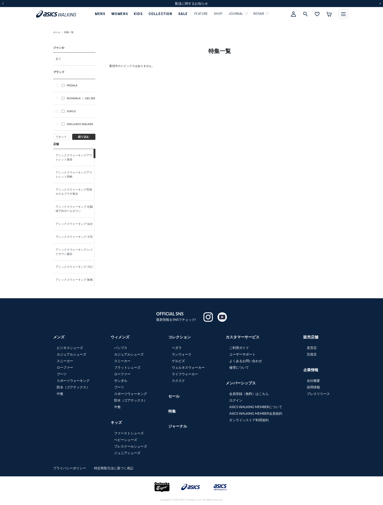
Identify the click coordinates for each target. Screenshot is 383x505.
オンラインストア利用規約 (249, 420)
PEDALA (69, 85)
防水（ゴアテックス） (73, 387)
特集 (172, 411)
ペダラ (177, 348)
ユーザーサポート (242, 354)
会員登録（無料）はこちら (249, 394)
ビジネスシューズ (70, 348)
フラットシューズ (127, 367)
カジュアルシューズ (71, 354)
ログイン (235, 400)
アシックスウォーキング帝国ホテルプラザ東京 (74, 191)
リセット (61, 136)
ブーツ (62, 374)
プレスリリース (318, 394)
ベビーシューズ (125, 440)
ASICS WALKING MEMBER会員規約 (255, 413)
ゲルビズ (178, 361)
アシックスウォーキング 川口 (75, 266)
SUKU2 (69, 111)
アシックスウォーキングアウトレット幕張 (74, 157)
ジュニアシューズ (127, 453)
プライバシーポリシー (70, 468)
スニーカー (65, 361)
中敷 (60, 394)
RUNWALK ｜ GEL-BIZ (78, 98)
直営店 (312, 348)
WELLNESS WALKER (77, 124)
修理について (239, 367)
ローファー (65, 367)
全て (58, 59)
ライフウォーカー (185, 374)
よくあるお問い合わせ (245, 361)
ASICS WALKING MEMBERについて (255, 407)
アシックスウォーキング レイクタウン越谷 (74, 252)
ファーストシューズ (129, 433)
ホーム (56, 32)
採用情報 (313, 387)
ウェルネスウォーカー (188, 367)
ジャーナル (177, 426)
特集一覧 (69, 32)
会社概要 (313, 381)
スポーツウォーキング (73, 381)
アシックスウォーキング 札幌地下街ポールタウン (74, 209)
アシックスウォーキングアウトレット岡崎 (74, 174)
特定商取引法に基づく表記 (113, 468)
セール (174, 396)
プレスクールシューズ (130, 446)
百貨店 (312, 354)
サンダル (120, 381)
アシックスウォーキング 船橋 (75, 279)
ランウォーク (182, 354)
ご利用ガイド (239, 348)
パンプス (120, 348)
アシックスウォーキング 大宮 (75, 236)
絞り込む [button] (83, 136)
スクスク (178, 381)
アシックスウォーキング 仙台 (75, 224)
